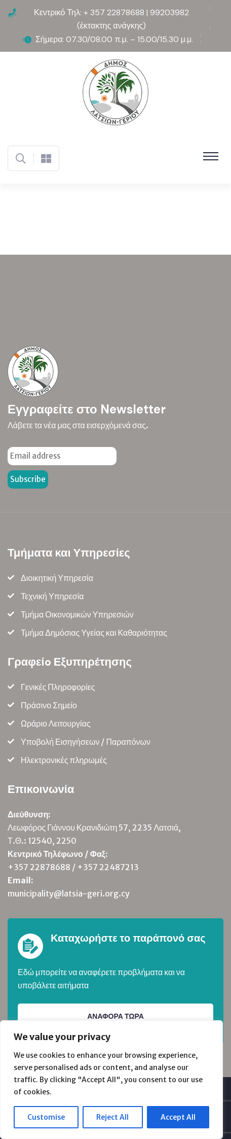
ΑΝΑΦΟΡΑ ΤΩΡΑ (115, 1016)
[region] (111, 1079)
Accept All (178, 1117)
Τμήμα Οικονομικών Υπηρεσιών (77, 614)
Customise (46, 1117)
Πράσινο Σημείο (49, 705)
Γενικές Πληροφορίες (58, 687)
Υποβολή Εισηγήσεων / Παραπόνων (85, 742)
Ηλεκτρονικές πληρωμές (64, 760)
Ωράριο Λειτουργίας (56, 723)
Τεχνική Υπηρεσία (52, 596)
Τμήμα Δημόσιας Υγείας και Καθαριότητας (94, 633)
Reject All (112, 1117)
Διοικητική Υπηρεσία (57, 578)
